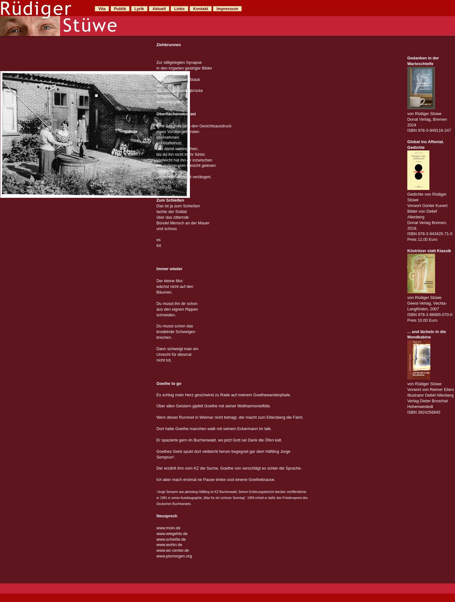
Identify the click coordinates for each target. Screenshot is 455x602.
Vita (102, 8)
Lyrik (139, 8)
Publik (120, 8)
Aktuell (159, 8)
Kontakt (200, 8)
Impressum (227, 8)
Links (179, 8)
